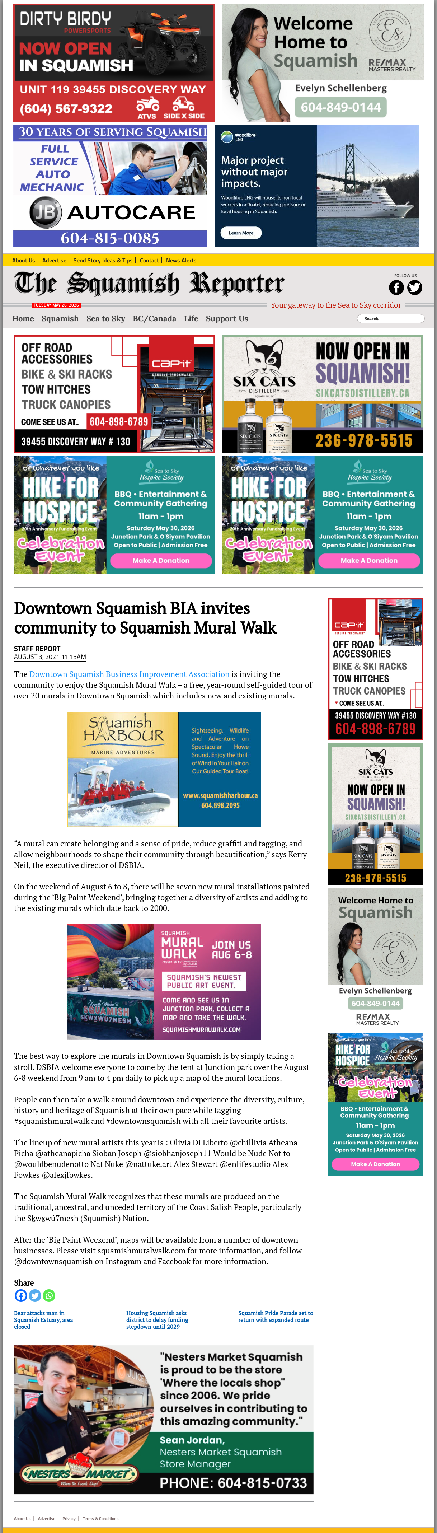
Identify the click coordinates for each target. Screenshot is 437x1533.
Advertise (46, 1518)
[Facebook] (21, 1295)
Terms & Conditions (101, 1518)
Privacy (69, 1518)
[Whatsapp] (49, 1295)
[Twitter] (35, 1295)
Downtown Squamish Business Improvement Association (129, 674)
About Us (22, 1518)
